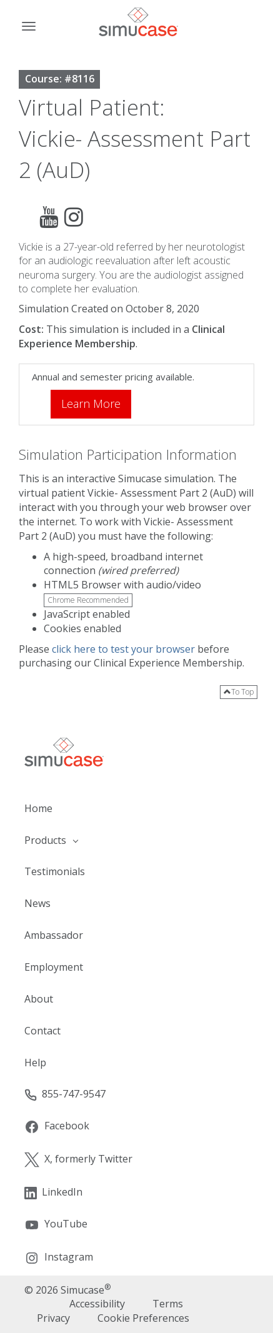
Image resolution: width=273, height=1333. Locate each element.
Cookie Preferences (143, 1318)
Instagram (58, 1258)
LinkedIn (53, 1192)
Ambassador (53, 935)
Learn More (91, 403)
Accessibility (97, 1304)
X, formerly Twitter (78, 1159)
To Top (239, 691)
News (37, 903)
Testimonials (54, 871)
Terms (167, 1304)
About (38, 999)
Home (38, 808)
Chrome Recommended (88, 600)
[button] (136, 840)
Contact (42, 1031)
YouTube (55, 1224)
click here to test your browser (123, 649)
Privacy (53, 1318)
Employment (53, 967)
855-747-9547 (65, 1094)
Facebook (56, 1126)
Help (35, 1062)
